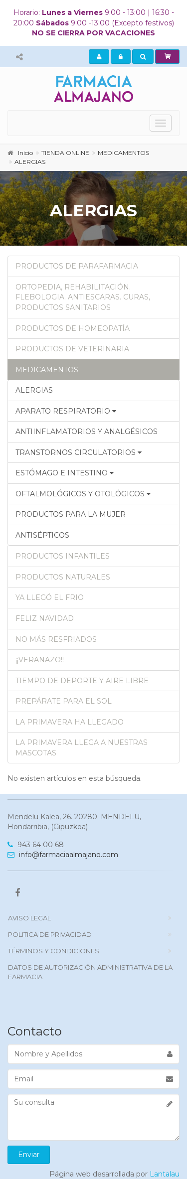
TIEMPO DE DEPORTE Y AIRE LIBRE (82, 680)
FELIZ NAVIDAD (44, 618)
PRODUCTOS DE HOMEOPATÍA (72, 328)
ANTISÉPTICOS (42, 535)
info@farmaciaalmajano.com (62, 854)
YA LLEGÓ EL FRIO (49, 597)
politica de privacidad (50, 934)
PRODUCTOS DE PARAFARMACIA (76, 266)
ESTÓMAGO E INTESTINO (64, 472)
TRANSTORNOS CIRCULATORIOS (78, 452)
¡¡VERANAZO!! (39, 659)
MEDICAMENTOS (46, 369)
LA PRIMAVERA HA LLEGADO (69, 722)
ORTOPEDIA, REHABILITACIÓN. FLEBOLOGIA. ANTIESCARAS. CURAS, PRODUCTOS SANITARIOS (82, 297)
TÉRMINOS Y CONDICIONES (53, 951)
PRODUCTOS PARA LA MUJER (70, 514)
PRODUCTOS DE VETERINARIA (72, 348)
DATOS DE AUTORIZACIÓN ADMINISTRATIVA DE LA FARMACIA (90, 972)
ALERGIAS (34, 390)
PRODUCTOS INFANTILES (62, 556)
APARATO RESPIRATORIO (65, 411)
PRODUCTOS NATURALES (62, 577)
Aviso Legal (29, 918)
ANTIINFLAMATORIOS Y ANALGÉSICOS (86, 431)
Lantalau (165, 1174)
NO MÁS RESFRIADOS (56, 639)
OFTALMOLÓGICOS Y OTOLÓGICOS (83, 493)
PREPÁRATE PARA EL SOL (63, 701)
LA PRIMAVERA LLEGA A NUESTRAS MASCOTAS (81, 747)
